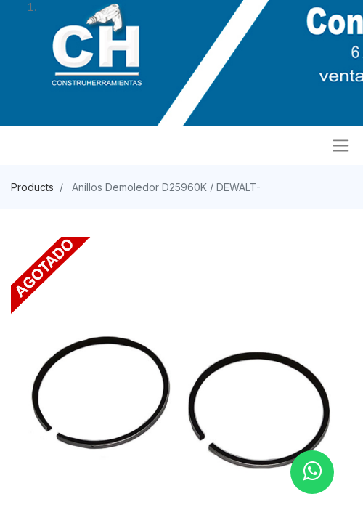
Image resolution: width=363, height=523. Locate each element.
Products (32, 187)
